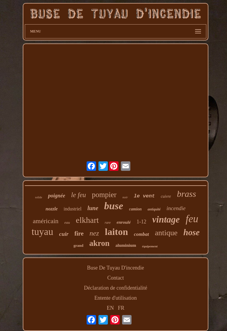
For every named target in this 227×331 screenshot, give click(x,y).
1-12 (141, 222)
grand (78, 245)
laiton (116, 231)
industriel (72, 208)
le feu (78, 195)
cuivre (166, 196)
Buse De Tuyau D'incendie (115, 268)
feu (192, 219)
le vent (144, 196)
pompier (104, 195)
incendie (175, 208)
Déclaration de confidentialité (115, 288)
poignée (56, 196)
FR (121, 308)
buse (113, 205)
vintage (166, 219)
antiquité (153, 209)
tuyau (42, 231)
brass (186, 194)
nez (94, 233)
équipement (150, 246)
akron (99, 243)
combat (141, 234)
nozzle (52, 208)
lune (92, 208)
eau (67, 222)
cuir (64, 234)
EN (110, 308)
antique (166, 232)
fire (79, 233)
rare (108, 222)
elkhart (87, 220)
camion (135, 209)
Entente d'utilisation (115, 298)
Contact (115, 278)
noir (125, 197)
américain (46, 221)
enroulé (124, 222)
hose (192, 232)
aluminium (126, 245)
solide (38, 197)
